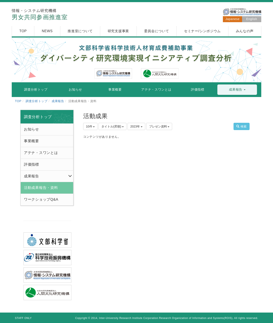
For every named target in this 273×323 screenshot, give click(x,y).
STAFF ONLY (23, 318)
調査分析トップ (37, 101)
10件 (90, 126)
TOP (18, 101)
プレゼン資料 (159, 126)
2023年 (136, 126)
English (251, 19)
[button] (237, 90)
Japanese (232, 19)
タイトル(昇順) (112, 126)
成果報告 (58, 101)
